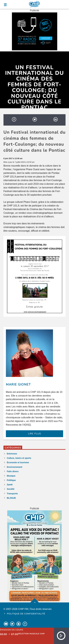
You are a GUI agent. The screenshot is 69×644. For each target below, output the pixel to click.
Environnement (14, 467)
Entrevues (12, 453)
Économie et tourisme (18, 462)
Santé (10, 484)
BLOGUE (11, 498)
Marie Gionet (18, 384)
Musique (11, 476)
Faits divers (13, 471)
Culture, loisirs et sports (19, 458)
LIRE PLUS (34, 433)
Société (10, 489)
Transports (12, 493)
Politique (11, 480)
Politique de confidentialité (26, 613)
